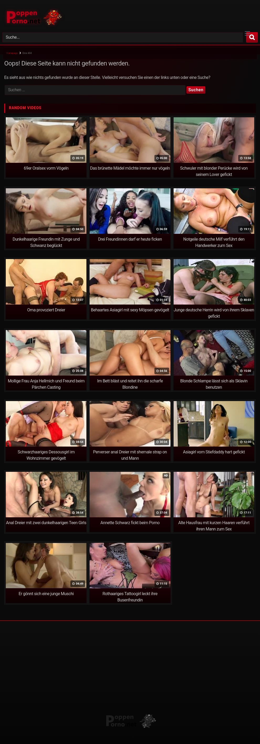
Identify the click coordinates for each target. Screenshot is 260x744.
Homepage (12, 53)
